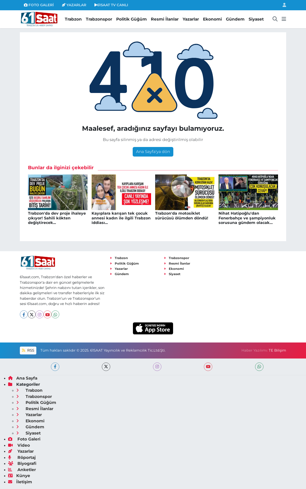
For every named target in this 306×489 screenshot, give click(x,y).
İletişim (20, 481)
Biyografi (22, 463)
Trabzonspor (99, 19)
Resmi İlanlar (165, 19)
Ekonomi (212, 19)
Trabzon (73, 19)
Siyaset (256, 19)
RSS (28, 350)
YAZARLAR (74, 5)
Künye (19, 475)
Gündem (235, 19)
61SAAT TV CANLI (111, 5)
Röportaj (22, 457)
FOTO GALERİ (39, 5)
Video (19, 445)
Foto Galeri (24, 439)
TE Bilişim (277, 350)
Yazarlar (191, 19)
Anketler (22, 469)
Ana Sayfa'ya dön (153, 151)
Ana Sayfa (22, 378)
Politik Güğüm (131, 19)
